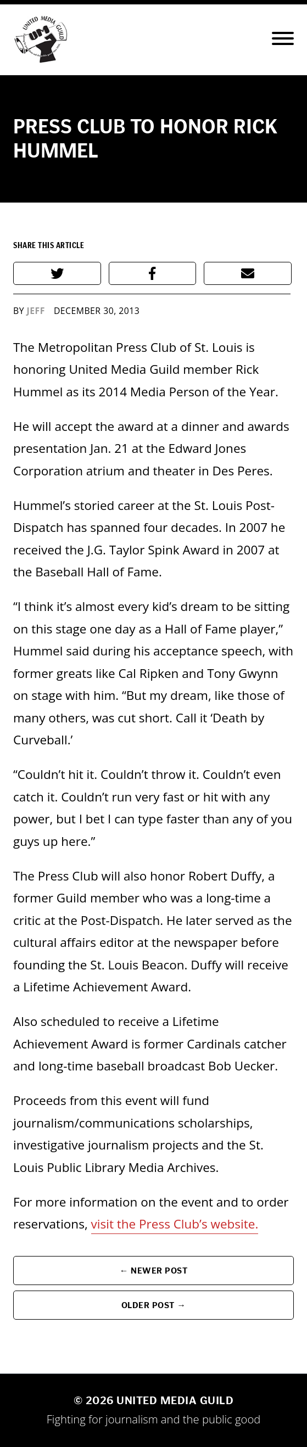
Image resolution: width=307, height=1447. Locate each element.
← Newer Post (154, 1270)
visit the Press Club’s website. (175, 1223)
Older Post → (153, 1305)
